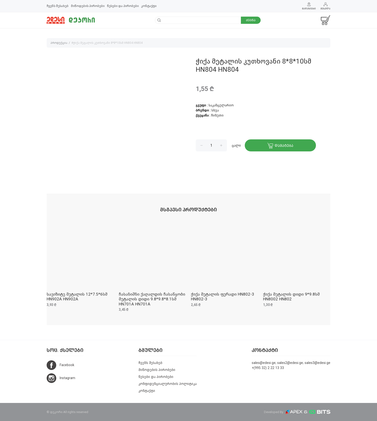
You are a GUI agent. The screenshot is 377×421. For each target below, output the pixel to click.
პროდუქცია (58, 43)
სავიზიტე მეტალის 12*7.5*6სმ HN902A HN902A (77, 297)
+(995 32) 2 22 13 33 (268, 368)
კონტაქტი (149, 6)
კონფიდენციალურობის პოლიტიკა (167, 384)
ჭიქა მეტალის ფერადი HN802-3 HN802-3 (222, 297)
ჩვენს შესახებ (58, 6)
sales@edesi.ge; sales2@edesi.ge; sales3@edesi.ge (291, 363)
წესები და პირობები (123, 6)
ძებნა (251, 20)
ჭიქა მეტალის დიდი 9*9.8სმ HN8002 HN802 (291, 297)
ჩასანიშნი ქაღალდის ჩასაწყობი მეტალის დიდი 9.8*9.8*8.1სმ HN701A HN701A (152, 299)
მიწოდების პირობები (88, 6)
